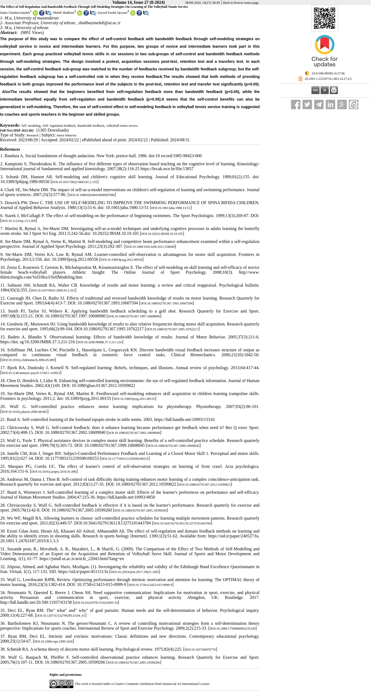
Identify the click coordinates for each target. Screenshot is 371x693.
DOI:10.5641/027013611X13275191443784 (182, 523)
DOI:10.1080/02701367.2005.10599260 (141, 510)
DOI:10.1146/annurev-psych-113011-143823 (31, 373)
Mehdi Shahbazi (63, 13)
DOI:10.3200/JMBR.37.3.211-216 (100, 342)
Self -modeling (31, 126)
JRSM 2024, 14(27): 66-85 (202, 3)
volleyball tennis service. (122, 126)
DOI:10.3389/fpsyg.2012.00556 (121, 260)
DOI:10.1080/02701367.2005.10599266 (134, 662)
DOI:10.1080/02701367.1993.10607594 (166, 303)
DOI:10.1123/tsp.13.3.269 (19, 221)
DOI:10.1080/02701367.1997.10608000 (134, 316)
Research (33, 135)
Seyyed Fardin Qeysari (112, 13)
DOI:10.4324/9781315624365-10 (96, 603)
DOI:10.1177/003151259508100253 (124, 459)
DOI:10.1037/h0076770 (200, 649)
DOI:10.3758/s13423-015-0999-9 (150, 585)
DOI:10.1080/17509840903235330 (232, 628)
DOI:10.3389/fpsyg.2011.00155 (134, 399)
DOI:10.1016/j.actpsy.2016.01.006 (54, 472)
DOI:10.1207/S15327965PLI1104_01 (60, 615)
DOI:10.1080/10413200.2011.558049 (150, 247)
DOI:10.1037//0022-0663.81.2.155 (74, 182)
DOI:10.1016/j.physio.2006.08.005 (24, 412)
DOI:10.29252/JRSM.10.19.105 (162, 234)
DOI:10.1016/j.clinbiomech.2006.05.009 (28, 360)
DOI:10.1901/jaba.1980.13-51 (170, 208)
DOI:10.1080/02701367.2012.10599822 (205, 484)
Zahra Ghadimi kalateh (15, 13)
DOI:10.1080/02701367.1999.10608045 (173, 446)
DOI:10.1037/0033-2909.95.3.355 (53, 290)
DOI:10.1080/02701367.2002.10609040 (134, 433)
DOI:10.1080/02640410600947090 (92, 195)
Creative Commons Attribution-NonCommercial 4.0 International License (161, 684)
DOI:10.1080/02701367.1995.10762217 (172, 329)
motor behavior (67, 135)
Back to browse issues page (241, 3)
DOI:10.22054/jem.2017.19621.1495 (135, 572)
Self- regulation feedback (59, 126)
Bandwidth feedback (91, 126)
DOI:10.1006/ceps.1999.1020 (53, 641)
